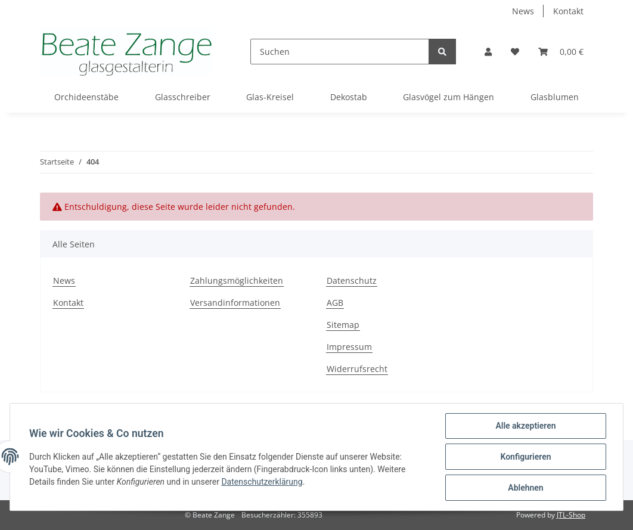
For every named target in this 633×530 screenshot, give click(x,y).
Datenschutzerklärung (261, 481)
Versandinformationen (235, 302)
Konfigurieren (525, 456)
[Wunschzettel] (515, 51)
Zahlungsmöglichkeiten (236, 280)
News (523, 11)
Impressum (349, 346)
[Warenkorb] (561, 51)
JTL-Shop (571, 515)
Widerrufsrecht (357, 368)
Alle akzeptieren (525, 425)
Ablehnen (525, 487)
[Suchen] (340, 51)
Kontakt (568, 11)
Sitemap (343, 324)
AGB (335, 302)
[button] (488, 51)
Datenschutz (352, 280)
